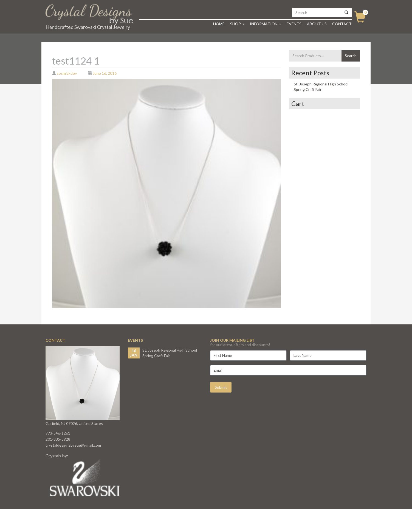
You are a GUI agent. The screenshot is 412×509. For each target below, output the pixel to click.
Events (294, 23)
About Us (317, 23)
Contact (342, 23)
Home (219, 23)
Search (351, 55)
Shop (237, 23)
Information (265, 23)
